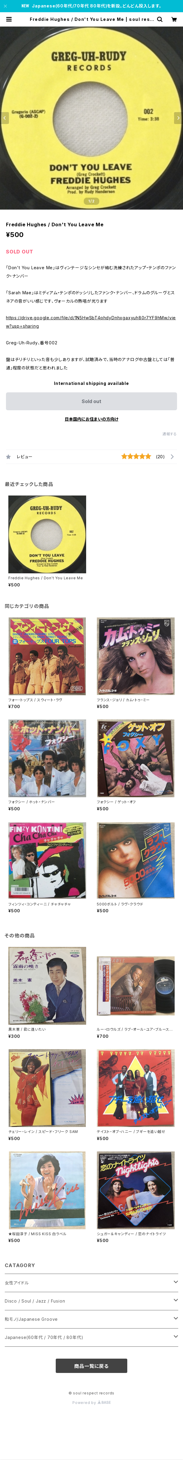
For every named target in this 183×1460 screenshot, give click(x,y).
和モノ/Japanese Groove (31, 1319)
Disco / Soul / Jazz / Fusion (35, 1300)
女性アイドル (17, 1282)
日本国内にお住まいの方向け (91, 419)
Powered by (91, 1402)
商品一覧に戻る (91, 1366)
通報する (169, 434)
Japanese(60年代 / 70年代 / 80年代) (44, 1337)
